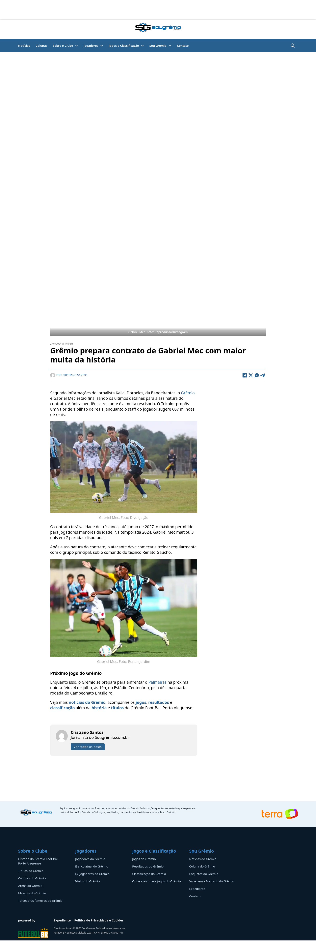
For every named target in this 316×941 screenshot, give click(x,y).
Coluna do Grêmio (202, 866)
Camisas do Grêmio (32, 878)
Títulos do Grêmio (30, 871)
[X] (251, 375)
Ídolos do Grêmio (87, 881)
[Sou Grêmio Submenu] (170, 45)
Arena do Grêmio (30, 886)
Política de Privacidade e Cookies (99, 920)
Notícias (24, 45)
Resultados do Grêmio (148, 866)
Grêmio (188, 392)
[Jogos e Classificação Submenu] (142, 45)
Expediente (197, 889)
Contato (183, 45)
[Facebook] (245, 375)
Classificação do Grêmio (149, 874)
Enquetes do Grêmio (203, 874)
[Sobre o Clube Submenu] (76, 45)
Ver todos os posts (88, 747)
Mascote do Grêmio (32, 893)
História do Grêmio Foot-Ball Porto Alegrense (38, 861)
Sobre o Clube (63, 45)
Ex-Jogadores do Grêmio (92, 874)
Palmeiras (157, 682)
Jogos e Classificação (124, 45)
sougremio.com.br (79, 808)
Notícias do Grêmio (202, 859)
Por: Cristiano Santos (68, 375)
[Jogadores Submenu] (101, 45)
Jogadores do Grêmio (90, 859)
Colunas (41, 45)
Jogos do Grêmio (144, 859)
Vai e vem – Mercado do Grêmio (211, 881)
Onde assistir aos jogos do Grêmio (156, 881)
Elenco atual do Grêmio (91, 866)
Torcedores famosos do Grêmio (40, 901)
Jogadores (90, 45)
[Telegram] (263, 375)
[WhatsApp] (257, 375)
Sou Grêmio (157, 45)
